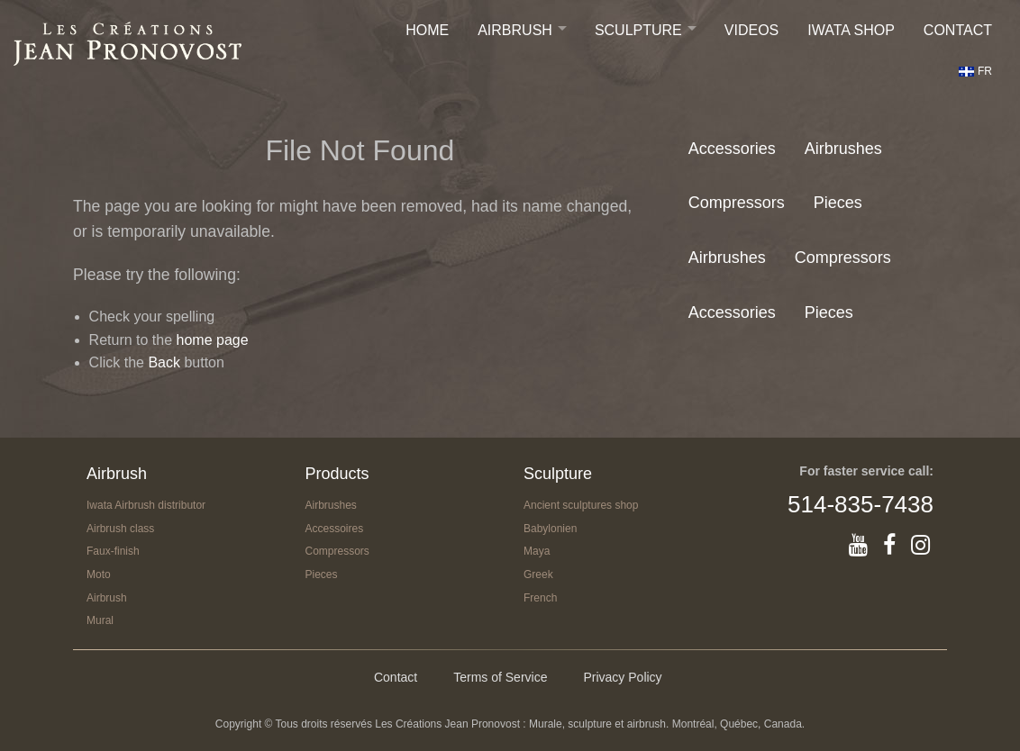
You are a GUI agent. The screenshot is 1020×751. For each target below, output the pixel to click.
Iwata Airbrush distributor (146, 505)
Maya (537, 551)
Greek (538, 574)
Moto (99, 574)
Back (164, 362)
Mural (100, 620)
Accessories (732, 149)
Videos (751, 30)
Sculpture (638, 30)
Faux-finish (113, 551)
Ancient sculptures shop (581, 505)
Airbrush (515, 30)
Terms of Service (500, 677)
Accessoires (334, 528)
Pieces (838, 203)
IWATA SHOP (851, 30)
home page (213, 340)
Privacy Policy (622, 677)
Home (427, 30)
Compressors (736, 203)
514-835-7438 (860, 504)
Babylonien (550, 528)
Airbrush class (120, 528)
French (540, 598)
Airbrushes (843, 149)
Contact (958, 30)
